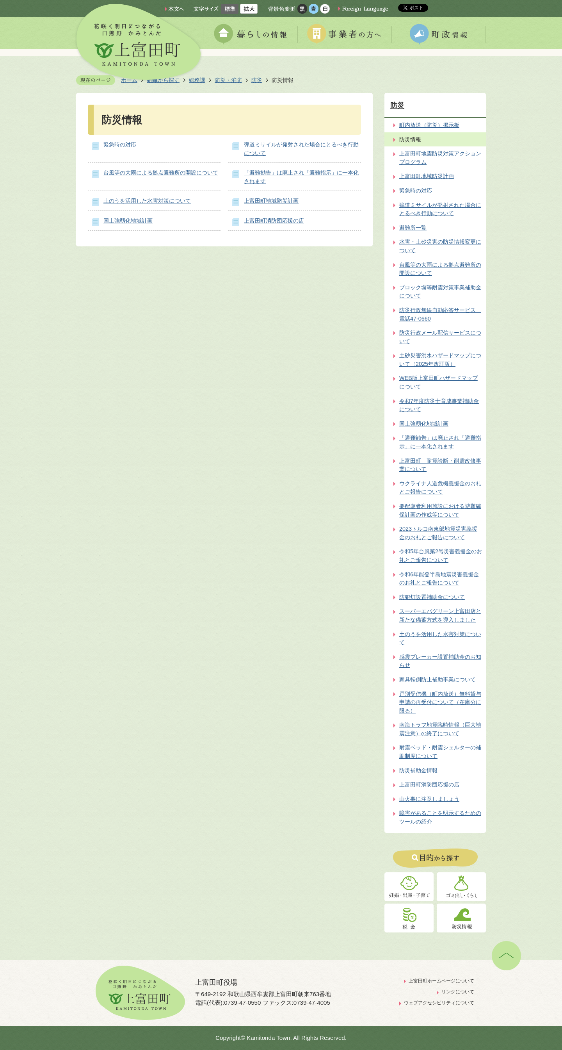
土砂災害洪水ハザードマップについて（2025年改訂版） (440, 359)
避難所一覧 (413, 228)
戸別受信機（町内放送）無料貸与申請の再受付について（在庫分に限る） (440, 702)
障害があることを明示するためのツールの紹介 (440, 817)
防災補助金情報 (418, 770)
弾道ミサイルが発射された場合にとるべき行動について (440, 209)
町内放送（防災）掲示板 (429, 125)
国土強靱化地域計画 (128, 220)
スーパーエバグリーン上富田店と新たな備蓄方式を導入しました (440, 615)
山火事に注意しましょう (429, 799)
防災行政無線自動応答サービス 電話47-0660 (440, 314)
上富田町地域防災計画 (271, 201)
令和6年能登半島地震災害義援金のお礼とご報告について (439, 578)
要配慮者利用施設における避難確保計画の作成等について (440, 510)
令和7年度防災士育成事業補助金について (439, 405)
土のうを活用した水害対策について (147, 201)
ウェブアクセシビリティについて (439, 1002)
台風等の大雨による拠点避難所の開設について (160, 172)
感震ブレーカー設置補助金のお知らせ (440, 661)
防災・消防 (228, 80)
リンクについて (457, 992)
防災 (256, 80)
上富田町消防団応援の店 (274, 220)
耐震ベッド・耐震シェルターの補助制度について (440, 751)
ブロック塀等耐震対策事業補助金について (440, 291)
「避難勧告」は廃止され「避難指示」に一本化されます (440, 442)
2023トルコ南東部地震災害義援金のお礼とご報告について (438, 533)
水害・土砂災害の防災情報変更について (440, 246)
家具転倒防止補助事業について (437, 679)
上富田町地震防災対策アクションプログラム (440, 157)
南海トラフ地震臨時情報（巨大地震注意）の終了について (440, 729)
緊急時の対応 (119, 144)
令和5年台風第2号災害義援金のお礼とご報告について (440, 555)
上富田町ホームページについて (441, 981)
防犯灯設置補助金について (432, 597)
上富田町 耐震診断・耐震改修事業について (440, 465)
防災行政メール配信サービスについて (440, 337)
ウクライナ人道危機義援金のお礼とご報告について (440, 487)
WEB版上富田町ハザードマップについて (438, 382)
